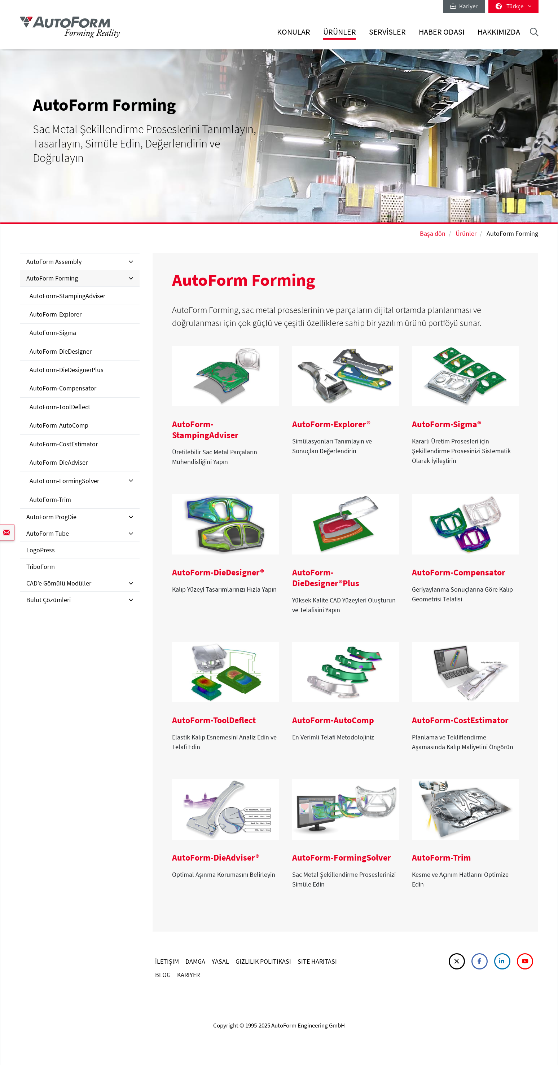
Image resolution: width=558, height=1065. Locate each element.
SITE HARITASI (317, 961)
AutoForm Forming (52, 278)
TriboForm (40, 566)
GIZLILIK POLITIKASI (263, 961)
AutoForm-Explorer (56, 314)
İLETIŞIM (167, 961)
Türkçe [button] (513, 6)
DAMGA (195, 961)
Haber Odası (442, 32)
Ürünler (339, 32)
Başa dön (432, 233)
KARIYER (188, 975)
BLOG (163, 975)
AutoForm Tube (47, 533)
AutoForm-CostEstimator (64, 444)
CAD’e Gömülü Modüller (58, 583)
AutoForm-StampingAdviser (67, 296)
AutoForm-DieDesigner (61, 351)
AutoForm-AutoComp (59, 425)
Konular (293, 32)
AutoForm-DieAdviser (59, 462)
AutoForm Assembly (54, 261)
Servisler (387, 32)
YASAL (220, 961)
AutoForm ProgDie (51, 517)
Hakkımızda (499, 32)
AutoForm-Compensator (63, 388)
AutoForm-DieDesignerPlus (67, 370)
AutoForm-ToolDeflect (60, 407)
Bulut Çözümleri (48, 600)
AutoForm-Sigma (53, 332)
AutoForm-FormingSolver (64, 481)
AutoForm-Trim (50, 499)
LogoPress (40, 550)
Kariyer (464, 6)
